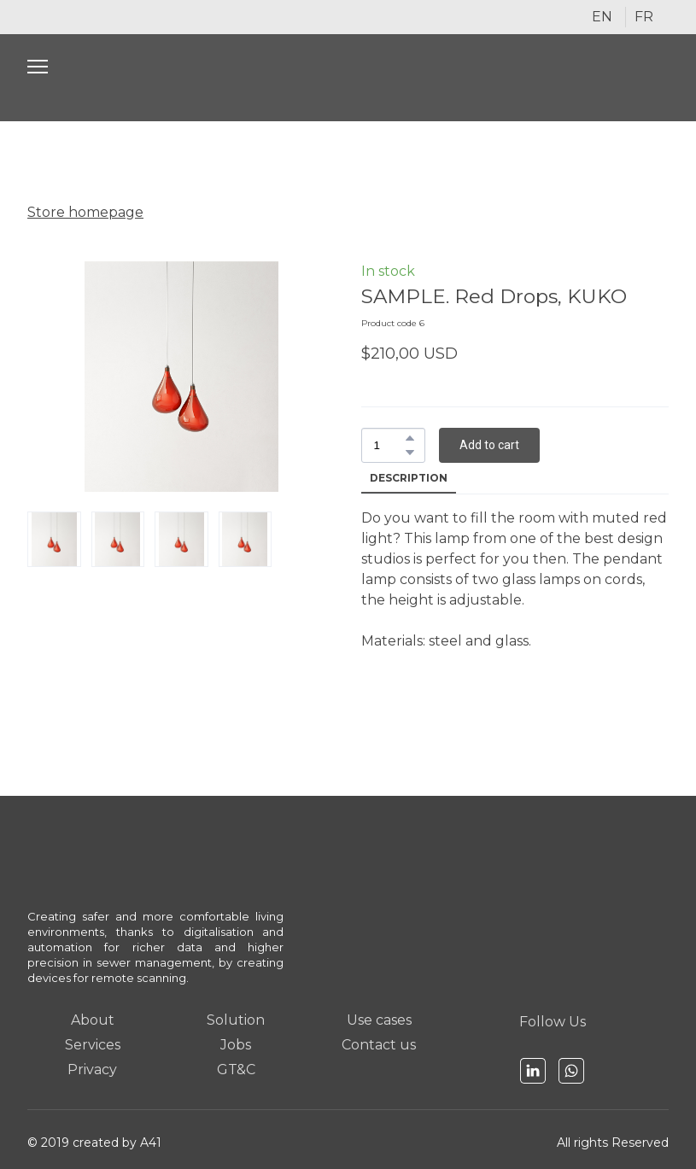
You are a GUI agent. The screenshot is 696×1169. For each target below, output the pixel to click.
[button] (410, 438)
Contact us (379, 1045)
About (92, 1020)
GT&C (236, 1069)
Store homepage (85, 212)
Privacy (92, 1069)
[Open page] (348, 77)
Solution (236, 1020)
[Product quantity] (389, 445)
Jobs (235, 1045)
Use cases (379, 1020)
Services (92, 1045)
